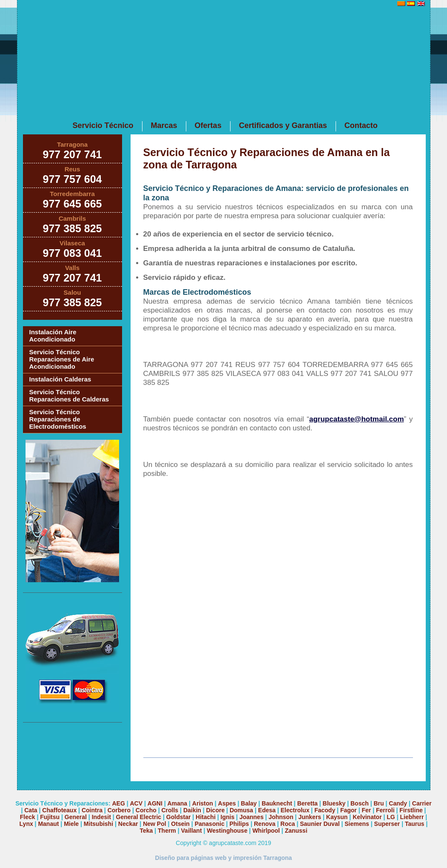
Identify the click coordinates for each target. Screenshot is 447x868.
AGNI (155, 803)
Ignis (228, 817)
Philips (239, 823)
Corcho (146, 810)
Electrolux (295, 810)
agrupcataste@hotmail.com (356, 419)
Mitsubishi (98, 823)
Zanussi (296, 830)
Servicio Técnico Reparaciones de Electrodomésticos (57, 419)
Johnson (280, 817)
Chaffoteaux (59, 810)
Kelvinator (367, 817)
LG (391, 817)
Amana (177, 803)
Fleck (27, 817)
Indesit (101, 817)
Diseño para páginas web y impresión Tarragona (223, 857)
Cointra (92, 810)
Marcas (164, 125)
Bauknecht (277, 803)
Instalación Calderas (60, 379)
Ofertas (208, 125)
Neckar (128, 823)
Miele (71, 823)
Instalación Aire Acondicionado (53, 335)
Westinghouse (227, 830)
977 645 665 (72, 204)
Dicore (215, 810)
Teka (146, 830)
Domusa (241, 810)
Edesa (267, 810)
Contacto (361, 125)
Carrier (422, 803)
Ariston (202, 803)
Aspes (227, 803)
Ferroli (385, 810)
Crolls (169, 810)
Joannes (251, 817)
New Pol (155, 823)
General (76, 817)
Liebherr (412, 817)
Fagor (348, 810)
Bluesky (334, 803)
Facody (324, 810)
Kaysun (337, 817)
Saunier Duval (319, 823)
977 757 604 (72, 179)
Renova (265, 823)
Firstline (410, 810)
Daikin (192, 810)
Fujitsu (50, 817)
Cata (30, 810)
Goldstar (178, 817)
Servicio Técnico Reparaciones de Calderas (69, 395)
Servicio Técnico (103, 125)
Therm (167, 830)
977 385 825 (72, 228)
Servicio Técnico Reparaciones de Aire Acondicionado (61, 359)
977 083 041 (72, 253)
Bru (379, 803)
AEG (118, 803)
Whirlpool (266, 830)
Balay (248, 803)
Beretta (307, 803)
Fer (366, 810)
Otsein (180, 823)
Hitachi (206, 817)
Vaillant (191, 830)
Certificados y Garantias (283, 125)
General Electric (139, 817)
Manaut (48, 823)
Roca (287, 823)
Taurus (414, 823)
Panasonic (210, 823)
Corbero (119, 810)
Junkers (309, 817)
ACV (136, 803)
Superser (387, 823)
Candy (398, 803)
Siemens (357, 823)
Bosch (359, 803)
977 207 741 (72, 154)
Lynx (26, 823)
